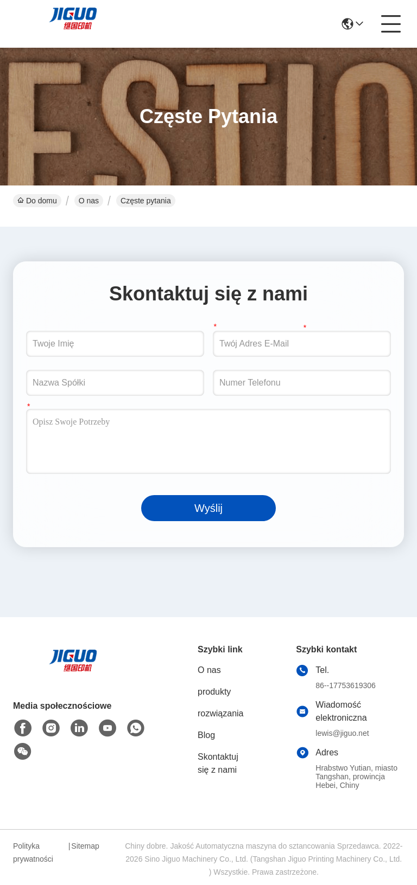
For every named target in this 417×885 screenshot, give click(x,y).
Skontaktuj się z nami (218, 763)
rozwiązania (220, 713)
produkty (214, 691)
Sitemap (85, 846)
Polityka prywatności (33, 852)
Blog (206, 735)
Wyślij (208, 508)
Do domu (37, 200)
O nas (89, 200)
